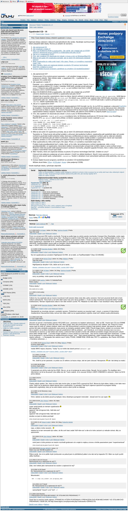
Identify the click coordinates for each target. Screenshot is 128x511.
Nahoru (46, 505)
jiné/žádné (5, 311)
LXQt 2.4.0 (4, 62)
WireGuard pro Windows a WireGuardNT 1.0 (10, 160)
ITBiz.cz (13, 1)
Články (47, 20)
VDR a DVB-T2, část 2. (38, 202)
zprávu (3, 109)
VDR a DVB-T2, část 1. (38, 204)
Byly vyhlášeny (5, 124)
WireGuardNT (15, 168)
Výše (45, 252)
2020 (7, 131)
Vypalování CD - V (40, 186)
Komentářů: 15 (15, 139)
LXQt (20, 66)
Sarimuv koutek (62, 230)
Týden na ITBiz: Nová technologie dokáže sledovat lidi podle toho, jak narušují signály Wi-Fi (67, 174)
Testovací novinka (8, 335)
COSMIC (5, 285)
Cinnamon (5, 282)
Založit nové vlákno (35, 505)
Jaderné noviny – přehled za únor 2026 (50, 179)
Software (40, 20)
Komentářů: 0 (8, 74)
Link (43, 233)
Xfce (3, 307)
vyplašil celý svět (13, 218)
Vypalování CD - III (37, 195)
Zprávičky (4, 25)
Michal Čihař (47, 259)
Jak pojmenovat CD (40, 47)
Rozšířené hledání (113, 17)
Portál (96, 20)
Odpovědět (32, 233)
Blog (71, 267)
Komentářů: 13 (21, 266)
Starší (20, 269)
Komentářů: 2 (15, 172)
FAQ (28, 20)
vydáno (3, 68)
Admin (55, 233)
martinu (42, 280)
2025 (20, 131)
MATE (4, 300)
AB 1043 (17, 259)
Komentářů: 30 (5, 317)
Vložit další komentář (36, 227)
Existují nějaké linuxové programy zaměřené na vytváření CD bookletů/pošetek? (61, 69)
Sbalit (39, 233)
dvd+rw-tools (111, 111)
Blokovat (49, 233)
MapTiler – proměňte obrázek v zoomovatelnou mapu (48, 207)
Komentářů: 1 (15, 97)
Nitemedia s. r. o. (56, 509)
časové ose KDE (6, 112)
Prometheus (13, 153)
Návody (47, 34)
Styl (2, 22)
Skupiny (64, 20)
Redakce (98, 509)
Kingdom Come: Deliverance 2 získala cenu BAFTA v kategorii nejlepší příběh (14, 78)
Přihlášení (115, 22)
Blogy (58, 20)
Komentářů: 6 (21, 233)
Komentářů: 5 (15, 202)
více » (5, 57)
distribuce (40, 27)
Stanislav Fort (5, 211)
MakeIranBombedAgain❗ (8, 233)
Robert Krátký (40, 34)
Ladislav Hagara (5, 59)
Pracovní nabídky (7, 27)
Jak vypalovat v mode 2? (41, 49)
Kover (64, 162)
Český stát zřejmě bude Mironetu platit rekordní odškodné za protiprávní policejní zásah (12, 31)
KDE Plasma (6, 292)
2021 (11, 131)
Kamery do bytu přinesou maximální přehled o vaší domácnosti (14, 332)
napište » (24, 25)
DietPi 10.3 (4, 141)
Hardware (33, 20)
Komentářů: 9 (15, 59)
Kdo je (86, 20)
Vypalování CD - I (36, 184)
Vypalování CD (36, 183)
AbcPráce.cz (29, 1)
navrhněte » (23, 271)
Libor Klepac (44, 401)
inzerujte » (23, 27)
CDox (50, 162)
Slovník (81, 20)
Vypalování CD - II (37, 193)
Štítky (31, 27)
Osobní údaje (122, 509)
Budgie (4, 278)
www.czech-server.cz (18, 509)
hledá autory (29, 15)
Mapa (106, 20)
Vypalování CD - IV (37, 197)
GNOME (4, 289)
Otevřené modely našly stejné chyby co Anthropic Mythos (13, 206)
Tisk (52, 224)
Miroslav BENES (45, 448)
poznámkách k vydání (19, 150)
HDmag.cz (20, 1)
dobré (120, 217)
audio (35, 27)
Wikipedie (4, 127)
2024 (15, 131)
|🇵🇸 (2, 74)
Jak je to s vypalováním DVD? (43, 54)
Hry (76, 20)
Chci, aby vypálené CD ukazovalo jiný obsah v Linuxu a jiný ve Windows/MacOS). (62, 56)
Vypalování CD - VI (47, 25)
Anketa (3, 271)
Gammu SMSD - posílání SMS (60, 267)
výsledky (13, 124)
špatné (114, 217)
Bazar (91, 20)
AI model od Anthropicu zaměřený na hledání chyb (12, 216)
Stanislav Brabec (47, 249)
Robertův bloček (67, 422)
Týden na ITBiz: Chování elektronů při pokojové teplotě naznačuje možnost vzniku (14, 325)
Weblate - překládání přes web (41, 267)
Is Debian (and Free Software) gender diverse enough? (13, 134)
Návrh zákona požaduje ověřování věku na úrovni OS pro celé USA (12, 237)
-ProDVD (122, 106)
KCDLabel (56, 162)
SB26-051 (13, 260)
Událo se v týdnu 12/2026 (46, 175)
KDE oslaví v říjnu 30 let (9, 100)
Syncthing (34, 209)
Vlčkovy (11, 212)
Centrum (9, 269)
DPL (20, 125)
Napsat (15, 269)
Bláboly (65, 259)
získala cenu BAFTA (7, 87)
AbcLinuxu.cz (5, 1)
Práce (101, 20)
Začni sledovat (41, 224)
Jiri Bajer (43, 230)
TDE (3, 303)
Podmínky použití (112, 509)
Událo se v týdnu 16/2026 (11, 328)
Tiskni (31, 217)
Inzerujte (67, 15)
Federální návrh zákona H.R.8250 (11, 242)
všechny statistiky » (45, 181)
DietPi (22, 147)
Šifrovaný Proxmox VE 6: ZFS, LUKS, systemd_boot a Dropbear (51, 205)
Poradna (22, 20)
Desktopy (71, 20)
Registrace (123, 22)
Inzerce (104, 509)
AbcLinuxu (7, 321)
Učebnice (53, 20)
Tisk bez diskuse (42, 215)
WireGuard (22, 165)
